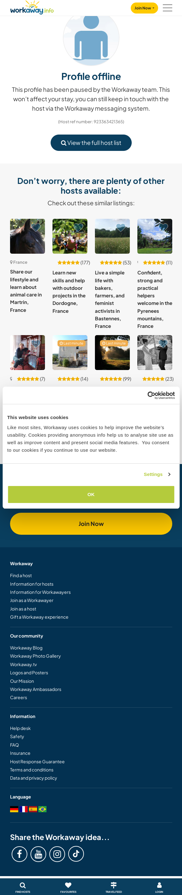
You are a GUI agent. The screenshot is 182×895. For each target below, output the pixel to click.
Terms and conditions (31, 769)
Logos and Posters (29, 672)
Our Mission (22, 681)
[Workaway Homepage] (32, 6)
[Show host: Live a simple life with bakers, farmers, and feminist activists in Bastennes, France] (112, 236)
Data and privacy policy (33, 778)
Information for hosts (31, 584)
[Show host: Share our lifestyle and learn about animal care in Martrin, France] (27, 236)
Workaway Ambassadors (35, 689)
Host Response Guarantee (37, 761)
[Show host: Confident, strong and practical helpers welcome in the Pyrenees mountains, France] (154, 236)
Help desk (20, 728)
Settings (153, 474)
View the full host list (91, 142)
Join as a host (23, 608)
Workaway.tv (23, 664)
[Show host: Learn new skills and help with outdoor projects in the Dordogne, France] (69, 236)
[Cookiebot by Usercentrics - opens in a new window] (147, 395)
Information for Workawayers (40, 592)
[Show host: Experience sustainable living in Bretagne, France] (112, 352)
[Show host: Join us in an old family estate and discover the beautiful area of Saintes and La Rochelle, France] (27, 352)
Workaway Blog (26, 647)
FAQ (14, 745)
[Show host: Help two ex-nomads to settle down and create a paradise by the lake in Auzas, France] (69, 352)
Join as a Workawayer (31, 600)
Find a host (21, 575)
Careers (18, 697)
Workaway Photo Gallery (35, 656)
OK (91, 494)
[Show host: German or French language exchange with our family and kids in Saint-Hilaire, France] (154, 352)
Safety (17, 736)
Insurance (20, 753)
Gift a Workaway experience (39, 617)
